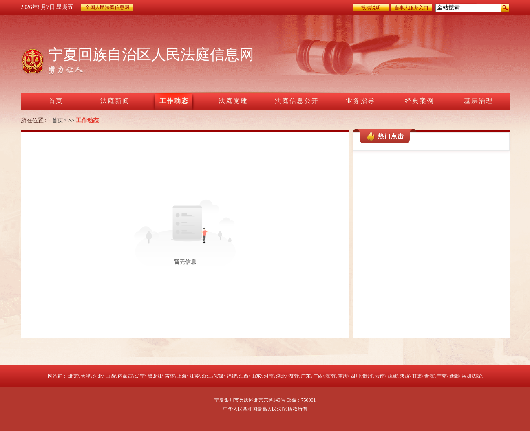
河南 (269, 376)
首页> (59, 120)
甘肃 (417, 376)
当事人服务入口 (411, 8)
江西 (244, 376)
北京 (73, 376)
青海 (429, 376)
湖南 (293, 376)
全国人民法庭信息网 (107, 7)
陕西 (404, 376)
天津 (86, 376)
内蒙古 (125, 376)
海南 (330, 376)
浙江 (207, 376)
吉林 (169, 376)
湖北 (281, 376)
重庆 (343, 376)
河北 (98, 376)
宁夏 (441, 376)
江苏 (194, 376)
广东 (306, 376)
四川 (355, 376)
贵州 (367, 376)
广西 (318, 376)
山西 (110, 376)
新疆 (454, 376)
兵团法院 (471, 376)
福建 (231, 376)
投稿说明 (371, 8)
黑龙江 (155, 376)
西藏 (392, 376)
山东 (256, 376)
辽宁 (140, 376)
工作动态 (87, 120)
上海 (182, 376)
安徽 (219, 376)
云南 (380, 376)
